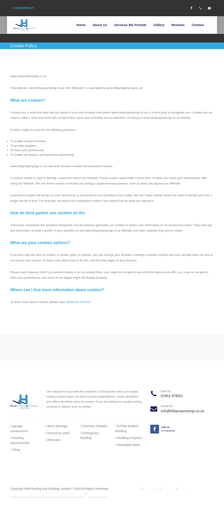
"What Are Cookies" (78, 302)
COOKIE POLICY (23, 8)
